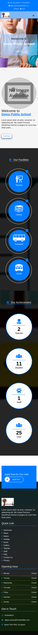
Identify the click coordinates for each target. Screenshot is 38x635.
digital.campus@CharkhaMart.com (19, 5)
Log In (22, 8)
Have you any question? (14, 2)
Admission (17, 8)
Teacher (7, 548)
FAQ (5, 554)
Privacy (7, 560)
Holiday (7, 539)
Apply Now (12, 479)
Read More (6, 136)
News (6, 533)
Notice (6, 536)
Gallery (6, 545)
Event (6, 542)
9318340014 (26, 2)
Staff (5, 551)
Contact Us (8, 557)
